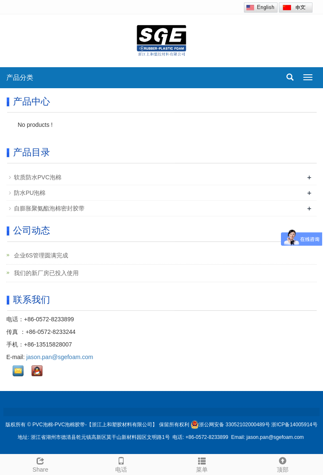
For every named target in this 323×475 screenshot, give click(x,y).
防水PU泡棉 (29, 192)
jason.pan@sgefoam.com (59, 357)
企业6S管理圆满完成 (40, 255)
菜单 (202, 463)
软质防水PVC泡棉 (37, 177)
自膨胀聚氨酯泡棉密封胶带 (49, 208)
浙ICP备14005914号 (294, 425)
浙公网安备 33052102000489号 (230, 424)
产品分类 (19, 77)
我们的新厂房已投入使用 (45, 273)
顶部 (282, 463)
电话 (121, 463)
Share (40, 463)
